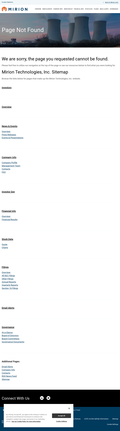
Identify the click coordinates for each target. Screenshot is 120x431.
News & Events (47, 9)
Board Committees (10, 339)
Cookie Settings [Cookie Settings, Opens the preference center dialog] (61, 421)
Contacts (6, 169)
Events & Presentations (12, 138)
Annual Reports (9, 283)
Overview (38, 9)
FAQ (4, 173)
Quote (4, 245)
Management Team (11, 166)
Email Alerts (104, 9)
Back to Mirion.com (111, 2)
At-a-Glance (7, 333)
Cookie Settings (112, 425)
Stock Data (89, 9)
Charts (5, 248)
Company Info (58, 9)
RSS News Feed (9, 377)
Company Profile (9, 163)
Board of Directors (10, 336)
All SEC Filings (8, 276)
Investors (6, 88)
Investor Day (68, 9)
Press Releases (9, 135)
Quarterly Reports (10, 286)
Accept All (61, 416)
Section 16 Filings (10, 289)
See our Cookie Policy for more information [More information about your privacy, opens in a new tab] (26, 421)
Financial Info (79, 9)
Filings (96, 9)
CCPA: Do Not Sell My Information (96, 420)
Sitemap (6, 380)
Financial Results (9, 220)
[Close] (69, 408)
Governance (114, 9)
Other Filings (7, 279)
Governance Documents (13, 343)
